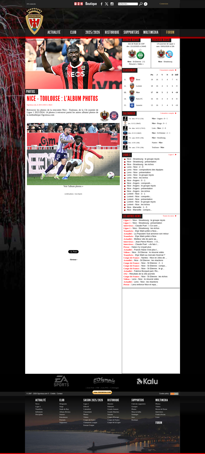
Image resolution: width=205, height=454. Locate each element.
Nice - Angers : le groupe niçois (141, 185)
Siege (61, 406)
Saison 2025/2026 (93, 400)
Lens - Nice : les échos (137, 177)
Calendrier (87, 409)
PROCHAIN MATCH (161, 40)
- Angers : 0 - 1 (160, 118)
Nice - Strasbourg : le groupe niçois (143, 159)
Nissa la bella (136, 412)
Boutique (91, 5)
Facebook (101, 5)
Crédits (53, 393)
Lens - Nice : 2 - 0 (135, 167)
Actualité (54, 32)
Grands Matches (113, 412)
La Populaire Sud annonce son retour (151, 233)
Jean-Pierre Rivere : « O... (147, 241)
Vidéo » (141, 64)
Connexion (164, 4)
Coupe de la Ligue (113, 422)
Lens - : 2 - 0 (159, 128)
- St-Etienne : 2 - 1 (161, 133)
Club (73, 32)
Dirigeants (63, 404)
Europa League (88, 425)
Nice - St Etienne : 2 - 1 (152, 263)
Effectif (86, 406)
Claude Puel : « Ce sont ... (147, 225)
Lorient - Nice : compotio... (139, 196)
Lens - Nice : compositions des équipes (145, 169)
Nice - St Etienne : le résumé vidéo (148, 252)
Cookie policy (164, 393)
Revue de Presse (161, 409)
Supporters (131, 32)
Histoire (110, 404)
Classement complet (167, 70)
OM (97, 388)
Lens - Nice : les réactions (146, 282)
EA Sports (62, 381)
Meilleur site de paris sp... (146, 239)
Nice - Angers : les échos (138, 191)
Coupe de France (89, 420)
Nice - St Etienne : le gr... (152, 268)
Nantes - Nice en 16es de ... (154, 258)
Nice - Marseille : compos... (139, 210)
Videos (85, 417)
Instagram (112, 5)
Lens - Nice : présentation (139, 172)
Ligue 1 (126, 155)
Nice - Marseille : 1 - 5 (137, 207)
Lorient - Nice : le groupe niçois (141, 202)
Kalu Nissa (147, 381)
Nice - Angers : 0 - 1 (136, 180)
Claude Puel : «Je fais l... (146, 244)
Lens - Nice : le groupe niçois (140, 175)
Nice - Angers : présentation (140, 188)
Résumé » (133, 64)
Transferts (38, 409)
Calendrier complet (167, 113)
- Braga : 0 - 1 (159, 123)
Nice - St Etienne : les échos (154, 276)
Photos (50, 40)
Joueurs (62, 414)
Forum (170, 32)
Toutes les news (168, 216)
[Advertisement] (121, 18)
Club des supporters (138, 404)
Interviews (159, 412)
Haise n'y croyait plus (141, 247)
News (37, 404)
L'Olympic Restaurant (104, 381)
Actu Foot (90, 388)
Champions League (90, 422)
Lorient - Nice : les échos (138, 204)
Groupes (134, 406)
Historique (112, 32)
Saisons (110, 414)
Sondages (134, 414)
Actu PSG (105, 388)
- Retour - (73, 259)
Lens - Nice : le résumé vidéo (145, 279)
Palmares (110, 406)
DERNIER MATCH (131, 40)
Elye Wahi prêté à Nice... (146, 231)
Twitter (106, 5)
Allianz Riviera (64, 412)
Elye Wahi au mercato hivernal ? (150, 255)
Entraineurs (63, 417)
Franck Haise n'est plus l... (146, 249)
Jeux (133, 417)
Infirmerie (39, 412)
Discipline (39, 414)
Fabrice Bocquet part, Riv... (146, 271)
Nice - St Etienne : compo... (154, 266)
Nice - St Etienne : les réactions (148, 260)
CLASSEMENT (129, 70)
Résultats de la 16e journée (142, 274)
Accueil (31, 40)
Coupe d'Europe (113, 417)
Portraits (62, 420)
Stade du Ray (64, 409)
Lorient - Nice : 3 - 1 (136, 194)
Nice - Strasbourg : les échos (140, 164)
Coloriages (115, 388)
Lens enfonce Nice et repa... (144, 284)
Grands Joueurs (113, 409)
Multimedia (150, 32)
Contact (59, 393)
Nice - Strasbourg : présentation (141, 161)
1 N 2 (78, 5)
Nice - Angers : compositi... (139, 183)
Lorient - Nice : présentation (140, 199)
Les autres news (132, 216)
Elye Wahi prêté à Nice (145, 236)
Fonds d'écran (160, 414)
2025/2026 (93, 32)
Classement (87, 412)
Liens (158, 417)
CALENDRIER (129, 113)
